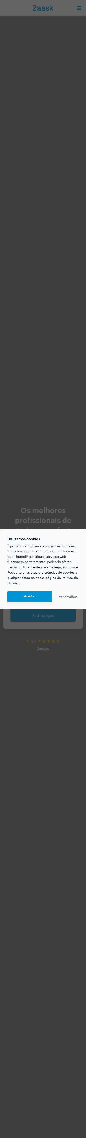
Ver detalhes (68, 596)
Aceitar (30, 596)
